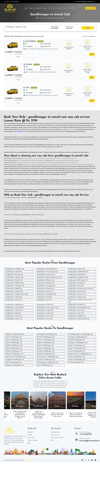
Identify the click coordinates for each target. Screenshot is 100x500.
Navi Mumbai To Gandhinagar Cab (47, 356)
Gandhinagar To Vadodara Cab (15, 268)
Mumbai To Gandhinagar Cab (46, 354)
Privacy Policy (32, 439)
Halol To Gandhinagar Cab (14, 362)
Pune (82, 413)
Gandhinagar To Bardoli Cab (14, 280)
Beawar (70, 416)
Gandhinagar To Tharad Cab (14, 310)
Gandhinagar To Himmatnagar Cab (47, 271)
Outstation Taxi (55, 433)
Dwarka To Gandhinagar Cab (76, 359)
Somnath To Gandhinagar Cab (46, 359)
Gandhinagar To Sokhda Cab (76, 304)
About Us (32, 8)
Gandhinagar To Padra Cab (14, 297)
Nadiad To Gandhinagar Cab (45, 342)
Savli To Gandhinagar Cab (76, 362)
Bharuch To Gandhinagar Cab (45, 337)
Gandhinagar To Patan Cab (14, 299)
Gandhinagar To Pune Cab (45, 318)
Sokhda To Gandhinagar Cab (14, 345)
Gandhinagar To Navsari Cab (77, 294)
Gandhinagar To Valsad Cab (45, 313)
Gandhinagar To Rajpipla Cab (14, 304)
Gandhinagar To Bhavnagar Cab (77, 280)
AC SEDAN (28, 64)
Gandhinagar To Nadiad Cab (76, 274)
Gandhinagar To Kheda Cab (14, 288)
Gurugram (65, 414)
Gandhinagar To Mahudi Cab (45, 288)
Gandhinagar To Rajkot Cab (76, 268)
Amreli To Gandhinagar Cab (76, 345)
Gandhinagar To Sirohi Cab (45, 304)
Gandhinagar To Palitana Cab (77, 297)
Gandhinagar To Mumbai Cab (77, 291)
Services (59, 8)
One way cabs (55, 436)
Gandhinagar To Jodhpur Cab (77, 315)
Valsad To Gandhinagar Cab (76, 339)
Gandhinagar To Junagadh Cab (46, 285)
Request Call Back (90, 8)
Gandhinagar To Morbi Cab (45, 291)
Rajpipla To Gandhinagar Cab (14, 365)
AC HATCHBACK (29, 41)
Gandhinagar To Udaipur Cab (14, 277)
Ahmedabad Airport (13, 416)
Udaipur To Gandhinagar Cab (14, 354)
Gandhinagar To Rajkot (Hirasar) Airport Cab (80, 300)
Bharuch (31, 417)
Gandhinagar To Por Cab (44, 299)
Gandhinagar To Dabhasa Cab (15, 282)
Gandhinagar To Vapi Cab (76, 313)
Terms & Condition (33, 441)
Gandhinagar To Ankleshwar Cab (78, 277)
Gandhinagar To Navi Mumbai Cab (78, 318)
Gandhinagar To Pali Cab (44, 297)
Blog (64, 8)
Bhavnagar (10, 417)
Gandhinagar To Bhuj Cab (13, 313)
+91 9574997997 (15, 1)
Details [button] (18, 56)
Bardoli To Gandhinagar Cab (45, 348)
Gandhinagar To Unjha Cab (45, 310)
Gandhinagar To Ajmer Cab (14, 318)
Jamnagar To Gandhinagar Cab (77, 337)
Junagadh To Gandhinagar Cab (15, 359)
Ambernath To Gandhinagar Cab (15, 356)
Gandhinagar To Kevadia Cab (14, 274)
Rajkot (13, 419)
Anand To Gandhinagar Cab (14, 342)
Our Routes (51, 8)
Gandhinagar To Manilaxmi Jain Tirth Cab (80, 288)
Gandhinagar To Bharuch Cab (45, 280)
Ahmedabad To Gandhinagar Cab (47, 334)
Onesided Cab (28, 461)
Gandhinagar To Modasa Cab (14, 291)
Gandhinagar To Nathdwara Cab (46, 294)
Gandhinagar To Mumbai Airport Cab (17, 294)
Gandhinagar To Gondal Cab (76, 282)
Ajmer (66, 416)
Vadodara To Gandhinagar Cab (15, 334)
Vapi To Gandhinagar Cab (44, 365)
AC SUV (26, 87)
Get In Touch (71, 8)
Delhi (73, 414)
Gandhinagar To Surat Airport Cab (47, 307)
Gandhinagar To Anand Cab (14, 271)
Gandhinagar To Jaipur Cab (45, 315)
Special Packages (41, 8)
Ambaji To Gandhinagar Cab (45, 345)
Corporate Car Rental (57, 439)
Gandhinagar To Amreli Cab (14, 315)
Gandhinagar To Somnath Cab (15, 307)
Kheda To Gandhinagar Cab (14, 351)
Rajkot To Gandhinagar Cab (14, 339)
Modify (88, 27)
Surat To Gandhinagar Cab (14, 337)
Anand (35, 416)
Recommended (88, 36)
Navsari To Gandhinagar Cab (45, 339)
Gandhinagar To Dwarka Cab (45, 282)
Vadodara (13, 414)
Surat (16, 417)
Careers (30, 436)
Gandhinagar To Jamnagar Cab (15, 285)
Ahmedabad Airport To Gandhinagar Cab (80, 334)
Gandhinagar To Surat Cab (76, 310)
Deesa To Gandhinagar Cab (76, 351)
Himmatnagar (52, 417)
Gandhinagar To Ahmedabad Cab (47, 268)
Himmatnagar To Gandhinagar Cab (47, 362)
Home (26, 8)
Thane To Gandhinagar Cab (76, 356)
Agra (69, 414)
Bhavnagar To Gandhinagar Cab (77, 342)
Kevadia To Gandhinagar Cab (45, 351)
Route (53, 441)
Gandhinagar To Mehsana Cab (46, 274)
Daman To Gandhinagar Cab (76, 348)
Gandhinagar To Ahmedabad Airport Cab (49, 277)
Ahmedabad (32, 413)
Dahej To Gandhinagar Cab (14, 348)
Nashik (91, 413)
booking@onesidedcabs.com (87, 1)
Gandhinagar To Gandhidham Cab (78, 271)
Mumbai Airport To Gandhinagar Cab (79, 354)
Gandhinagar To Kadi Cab (76, 285)
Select (92, 54)
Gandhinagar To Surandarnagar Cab (79, 307)
